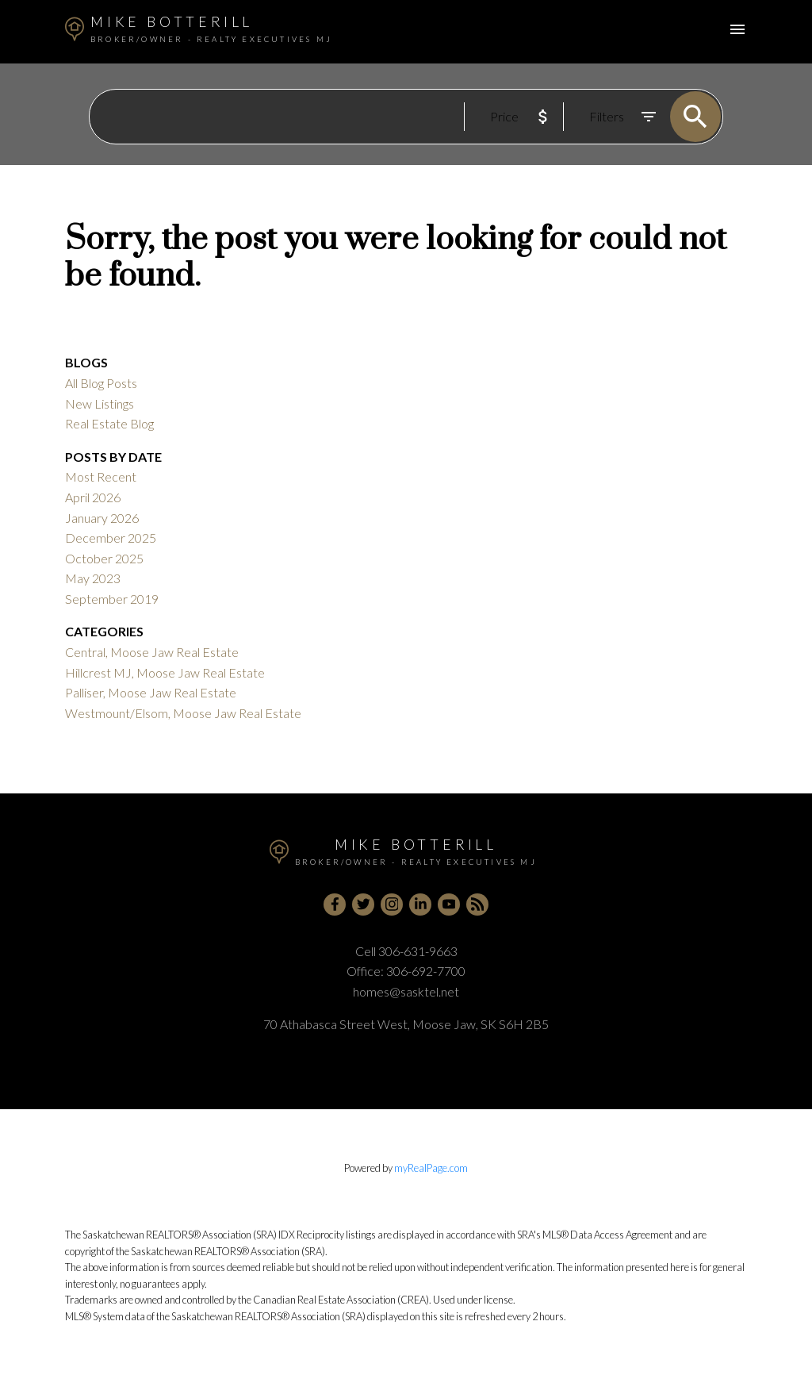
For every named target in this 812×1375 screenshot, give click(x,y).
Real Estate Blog (109, 423)
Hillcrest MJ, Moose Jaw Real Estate (165, 672)
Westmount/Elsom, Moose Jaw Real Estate (183, 712)
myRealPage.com (431, 1168)
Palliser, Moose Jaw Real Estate (150, 692)
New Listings (99, 403)
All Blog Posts (101, 382)
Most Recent (100, 476)
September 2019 (112, 598)
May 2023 (93, 578)
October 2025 (104, 558)
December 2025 (110, 537)
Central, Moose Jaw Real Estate (152, 651)
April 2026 (93, 497)
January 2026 (102, 517)
